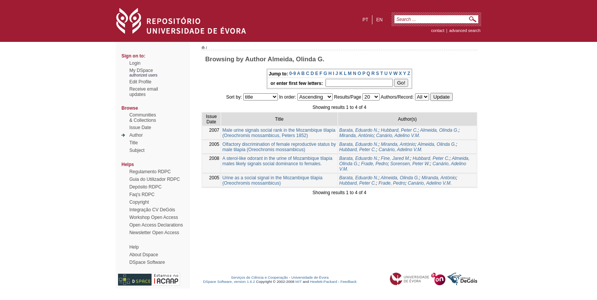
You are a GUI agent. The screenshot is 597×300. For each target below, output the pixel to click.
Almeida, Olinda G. (439, 130)
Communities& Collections (142, 117)
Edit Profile (140, 82)
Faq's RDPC (142, 194)
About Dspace (143, 254)
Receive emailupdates (143, 91)
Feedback (348, 281)
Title (133, 142)
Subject (137, 150)
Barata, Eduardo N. (358, 130)
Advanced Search (464, 30)
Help (134, 247)
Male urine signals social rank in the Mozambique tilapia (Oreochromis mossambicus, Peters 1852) (278, 133)
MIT (298, 281)
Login (134, 63)
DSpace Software (147, 262)
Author (136, 135)
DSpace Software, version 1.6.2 (229, 281)
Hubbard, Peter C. (399, 130)
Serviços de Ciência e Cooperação (259, 277)
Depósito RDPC (145, 187)
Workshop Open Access (153, 217)
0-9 (292, 73)
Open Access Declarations (156, 225)
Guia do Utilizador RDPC (154, 179)
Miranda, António (356, 135)
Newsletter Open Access (154, 232)
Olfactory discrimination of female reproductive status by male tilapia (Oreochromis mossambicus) (279, 147)
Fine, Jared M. (395, 158)
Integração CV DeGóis (152, 209)
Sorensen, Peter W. (410, 163)
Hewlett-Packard (323, 281)
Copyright (139, 202)
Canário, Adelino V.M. (398, 135)
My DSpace (141, 70)
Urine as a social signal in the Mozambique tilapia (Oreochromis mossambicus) (272, 180)
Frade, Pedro (374, 163)
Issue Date (140, 127)
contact (437, 30)
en (379, 19)
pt (365, 19)
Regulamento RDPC (150, 171)
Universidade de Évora (310, 277)
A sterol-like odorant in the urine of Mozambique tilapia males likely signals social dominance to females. (277, 161)
